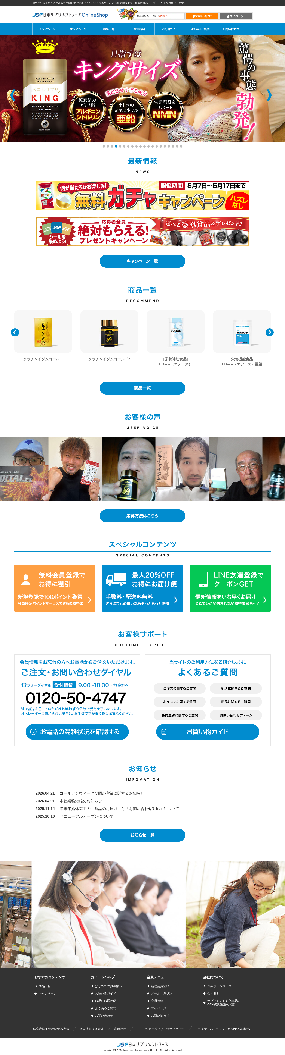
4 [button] (116, 147)
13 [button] (153, 147)
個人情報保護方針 (92, 1029)
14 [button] (157, 147)
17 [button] (169, 147)
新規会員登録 (160, 986)
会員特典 (157, 1000)
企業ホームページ (219, 986)
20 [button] (182, 147)
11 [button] (145, 147)
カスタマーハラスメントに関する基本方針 (223, 1029)
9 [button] (137, 147)
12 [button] (149, 147)
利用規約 (120, 1029)
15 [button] (161, 147)
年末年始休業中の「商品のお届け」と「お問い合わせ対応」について (119, 809)
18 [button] (173, 147)
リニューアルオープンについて (87, 816)
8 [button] (133, 147)
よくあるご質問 (105, 1008)
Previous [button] (13, 95)
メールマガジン (161, 993)
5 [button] (120, 147)
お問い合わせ (104, 1015)
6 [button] (124, 147)
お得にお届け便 (105, 1000)
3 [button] (112, 147)
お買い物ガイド (105, 993)
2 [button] (108, 147)
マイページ (158, 1008)
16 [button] (165, 147)
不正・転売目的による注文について (160, 1029)
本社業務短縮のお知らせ (81, 801)
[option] (43, 341)
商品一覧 (45, 986)
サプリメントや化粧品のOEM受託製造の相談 (223, 1002)
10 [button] (141, 147)
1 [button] (104, 147)
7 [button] (128, 147)
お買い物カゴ (160, 1015)
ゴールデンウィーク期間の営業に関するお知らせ (102, 793)
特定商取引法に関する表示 (51, 1029)
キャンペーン (48, 993)
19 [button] (177, 147)
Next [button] (269, 95)
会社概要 (213, 993)
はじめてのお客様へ (108, 986)
